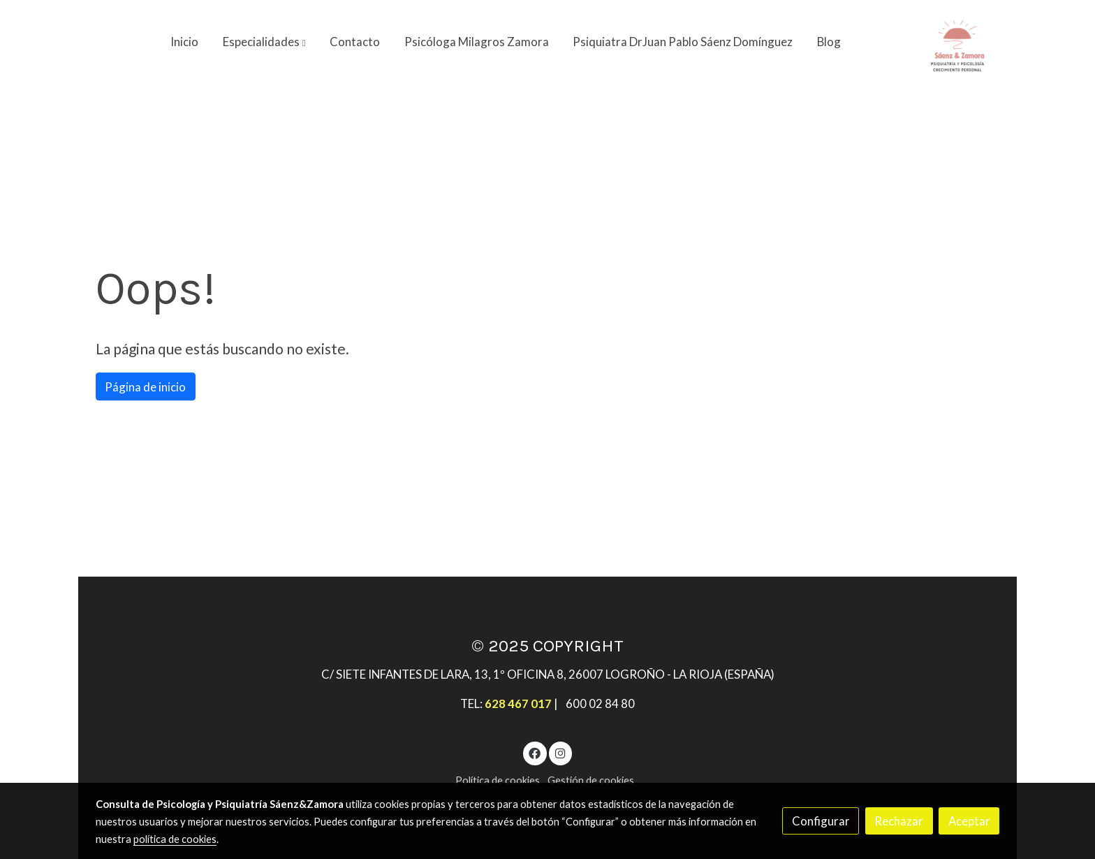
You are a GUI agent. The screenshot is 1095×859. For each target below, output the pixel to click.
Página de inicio (145, 387)
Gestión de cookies (591, 780)
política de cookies (174, 839)
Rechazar (898, 821)
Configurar (821, 821)
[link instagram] (560, 752)
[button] (264, 42)
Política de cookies (497, 780)
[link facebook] (535, 752)
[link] (957, 42)
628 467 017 (518, 703)
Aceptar (969, 821)
